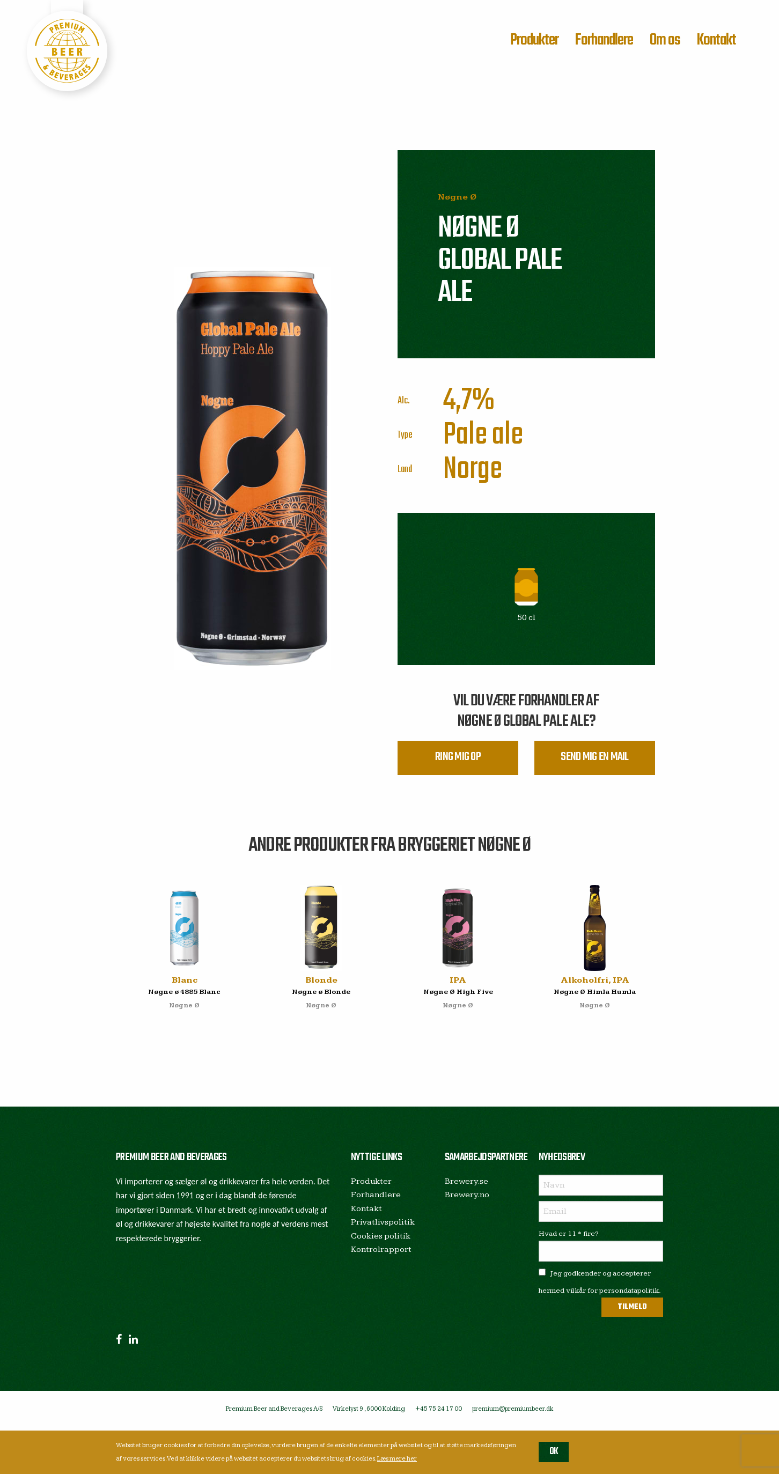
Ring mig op (457, 760)
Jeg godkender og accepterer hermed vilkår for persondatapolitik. (600, 1285)
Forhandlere (604, 40)
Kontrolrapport (381, 1254)
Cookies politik (380, 1240)
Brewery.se (466, 1185)
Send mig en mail (594, 760)
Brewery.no (467, 1198)
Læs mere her (397, 1459)
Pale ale (483, 435)
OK (553, 1452)
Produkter (534, 40)
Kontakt (716, 40)
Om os (665, 40)
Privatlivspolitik (383, 1226)
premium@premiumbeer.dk (513, 1413)
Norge (472, 469)
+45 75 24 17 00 (438, 1413)
